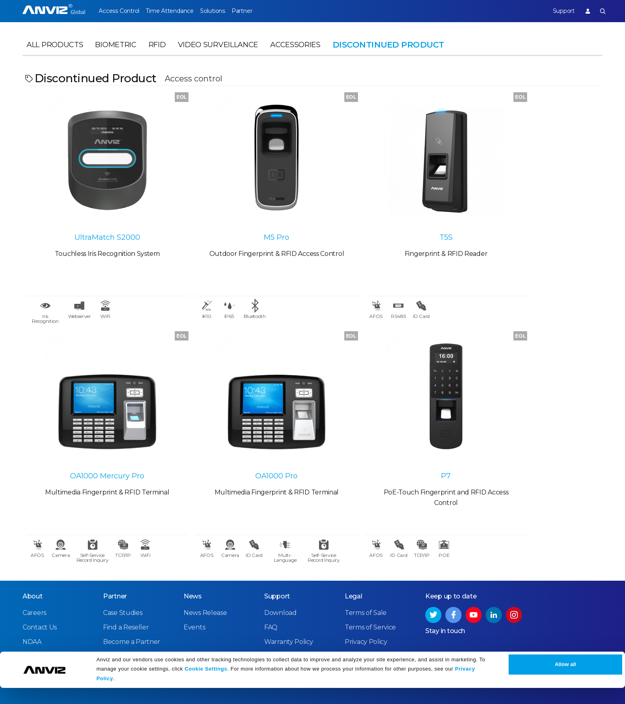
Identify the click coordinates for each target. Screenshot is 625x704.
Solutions (224, 11)
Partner (260, 11)
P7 (240, 434)
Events (194, 587)
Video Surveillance (218, 50)
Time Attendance (175, 11)
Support (557, 11)
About (33, 556)
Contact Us (40, 587)
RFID (157, 50)
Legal (353, 556)
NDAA (32, 602)
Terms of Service (370, 587)
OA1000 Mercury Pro (530, 215)
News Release (205, 573)
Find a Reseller (126, 587)
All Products (55, 50)
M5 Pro (240, 215)
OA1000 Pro (95, 434)
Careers (34, 573)
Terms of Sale (366, 573)
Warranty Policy (288, 602)
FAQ (270, 587)
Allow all (565, 681)
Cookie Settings (205, 685)
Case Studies (122, 573)
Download (280, 573)
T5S (385, 215)
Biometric (115, 50)
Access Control (119, 11)
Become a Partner (131, 602)
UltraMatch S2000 (95, 215)
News (193, 556)
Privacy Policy (366, 602)
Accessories (295, 50)
